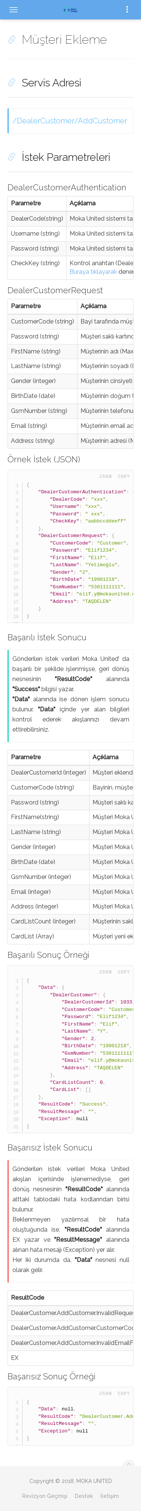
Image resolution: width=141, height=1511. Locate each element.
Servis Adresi (51, 83)
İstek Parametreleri (66, 157)
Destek (84, 1496)
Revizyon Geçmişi (44, 1496)
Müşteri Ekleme (64, 39)
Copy (124, 476)
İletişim (109, 1496)
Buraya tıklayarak (93, 271)
